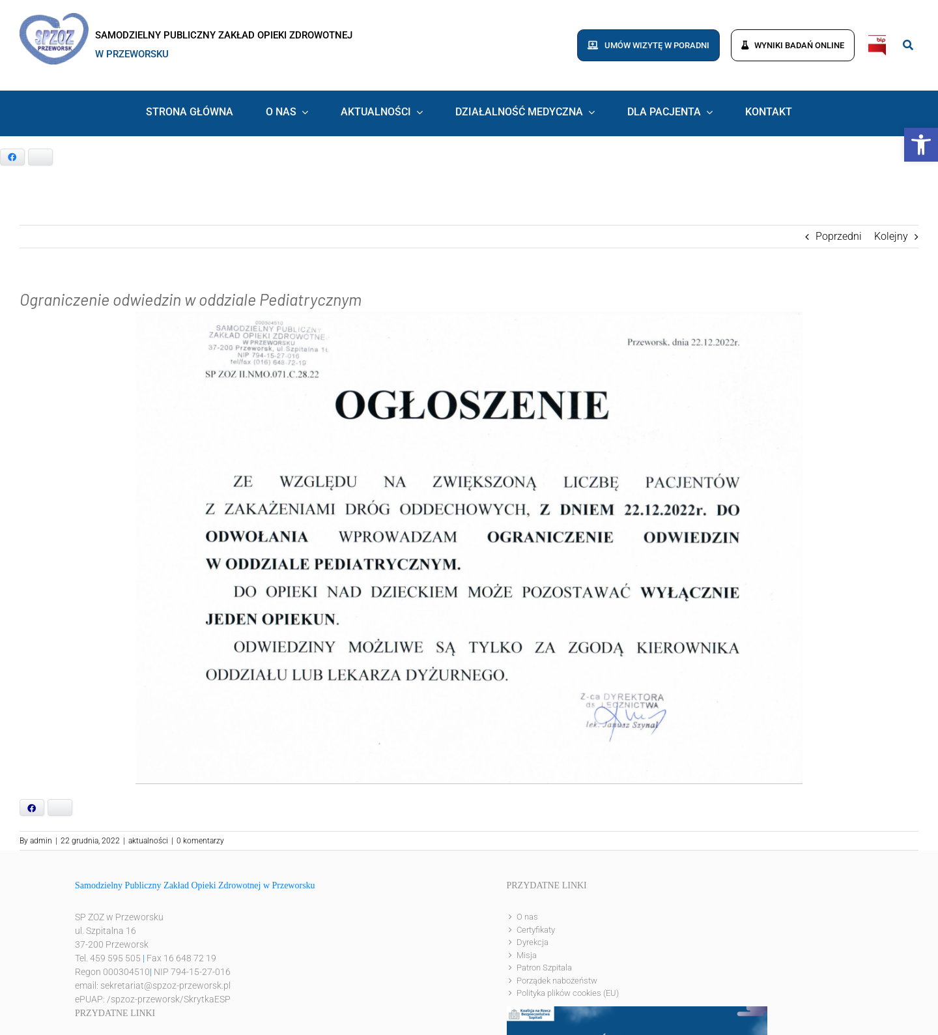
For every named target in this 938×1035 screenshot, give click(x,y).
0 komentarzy (200, 840)
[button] (921, 145)
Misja (527, 955)
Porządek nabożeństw (557, 980)
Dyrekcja (532, 942)
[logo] (54, 18)
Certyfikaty (536, 930)
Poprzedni (839, 236)
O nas (527, 917)
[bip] (878, 38)
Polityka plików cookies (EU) (568, 993)
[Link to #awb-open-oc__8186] (908, 45)
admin (41, 840)
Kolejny (891, 236)
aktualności (148, 840)
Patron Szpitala (544, 967)
